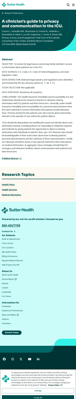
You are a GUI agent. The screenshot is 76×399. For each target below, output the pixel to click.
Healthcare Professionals (12, 310)
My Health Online (9, 252)
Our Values (6, 296)
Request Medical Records (12, 260)
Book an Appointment (11, 239)
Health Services (9, 189)
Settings (38, 394)
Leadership (6, 292)
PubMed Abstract (10, 158)
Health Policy (8, 184)
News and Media (11, 315)
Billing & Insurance (9, 256)
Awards (5, 283)
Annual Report (10, 279)
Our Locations (8, 247)
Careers (5, 287)
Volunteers (6, 323)
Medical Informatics (11, 194)
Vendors (5, 319)
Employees (6, 306)
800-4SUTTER (11, 225)
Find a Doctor (7, 243)
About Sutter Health (10, 275)
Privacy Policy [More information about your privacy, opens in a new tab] (55, 388)
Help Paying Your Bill (10, 264)
